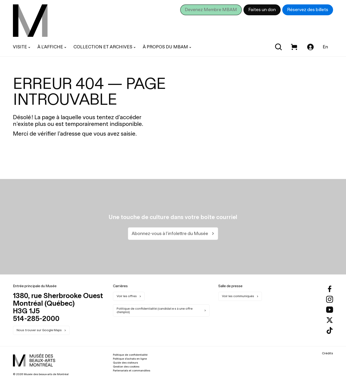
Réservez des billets (307, 9)
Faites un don (262, 9)
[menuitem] (30, 20)
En (325, 46)
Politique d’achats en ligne (130, 358)
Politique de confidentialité (130, 354)
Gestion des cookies (126, 366)
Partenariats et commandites (131, 370)
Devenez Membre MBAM (211, 9)
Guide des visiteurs (125, 362)
